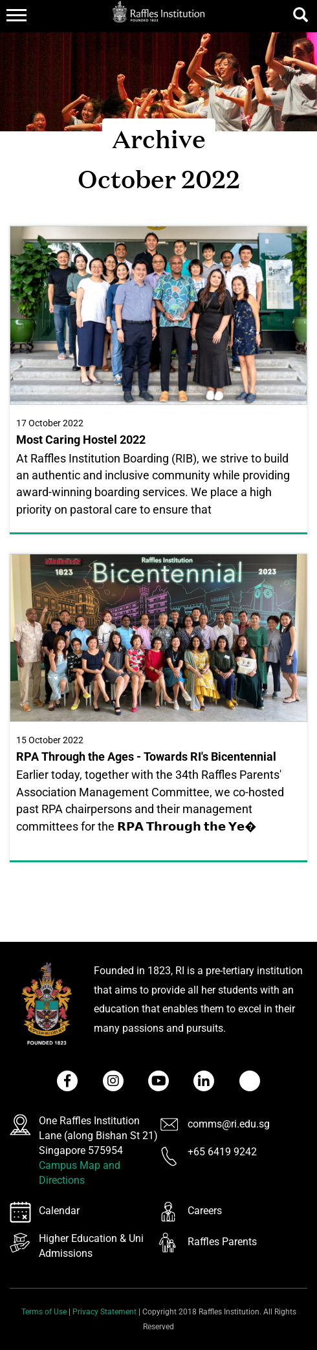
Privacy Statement (104, 1311)
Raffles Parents (222, 1242)
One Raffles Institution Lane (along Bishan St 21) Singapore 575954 (98, 1136)
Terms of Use (44, 1311)
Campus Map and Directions (79, 1172)
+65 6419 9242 (222, 1152)
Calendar (59, 1210)
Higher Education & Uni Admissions (91, 1245)
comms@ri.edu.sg (229, 1124)
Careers (205, 1210)
